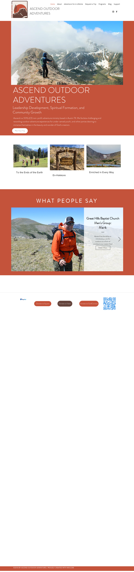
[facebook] (116, 12)
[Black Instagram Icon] (113, 12)
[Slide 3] (70, 268)
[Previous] (15, 239)
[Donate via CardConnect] (89, 304)
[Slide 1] (64, 268)
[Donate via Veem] (64, 304)
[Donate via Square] (42, 303)
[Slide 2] (67, 268)
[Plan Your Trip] (20, 130)
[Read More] (103, 248)
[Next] (119, 239)
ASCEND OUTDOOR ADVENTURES (45, 11)
